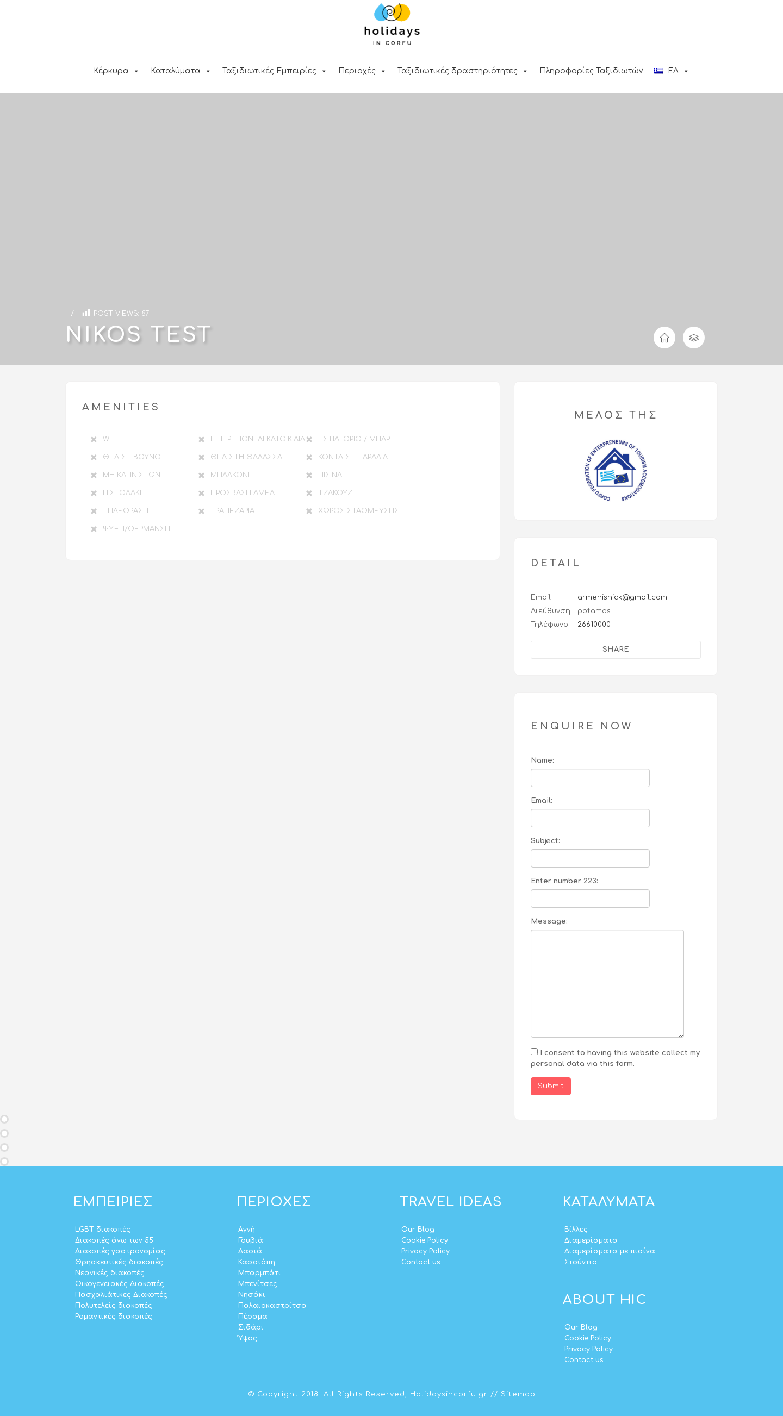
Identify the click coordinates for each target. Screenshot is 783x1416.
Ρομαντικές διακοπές (113, 1316)
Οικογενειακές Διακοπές (119, 1284)
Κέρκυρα (117, 71)
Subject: (545, 841)
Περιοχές (362, 71)
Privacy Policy (425, 1251)
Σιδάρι (251, 1327)
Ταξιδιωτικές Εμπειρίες (274, 71)
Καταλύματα (181, 71)
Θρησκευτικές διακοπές (119, 1262)
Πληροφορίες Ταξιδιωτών (591, 71)
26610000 (594, 624)
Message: (549, 921)
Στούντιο (580, 1262)
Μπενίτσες (257, 1284)
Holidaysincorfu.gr (449, 1394)
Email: (541, 800)
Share (616, 649)
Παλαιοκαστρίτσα (272, 1305)
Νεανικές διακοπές (110, 1273)
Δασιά (250, 1251)
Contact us (420, 1262)
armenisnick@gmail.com (622, 597)
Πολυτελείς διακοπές (113, 1305)
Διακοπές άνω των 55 (114, 1240)
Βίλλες (576, 1229)
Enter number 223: (564, 881)
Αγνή (246, 1229)
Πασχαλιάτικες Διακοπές (121, 1295)
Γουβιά (250, 1240)
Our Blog (417, 1229)
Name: (542, 760)
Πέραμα (253, 1316)
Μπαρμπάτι (259, 1273)
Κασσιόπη (256, 1262)
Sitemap (518, 1394)
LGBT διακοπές (102, 1229)
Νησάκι (251, 1295)
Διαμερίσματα (591, 1240)
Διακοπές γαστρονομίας (120, 1251)
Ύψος (247, 1338)
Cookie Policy (424, 1240)
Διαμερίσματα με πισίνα (609, 1251)
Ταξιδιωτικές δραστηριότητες (463, 71)
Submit (551, 1086)
